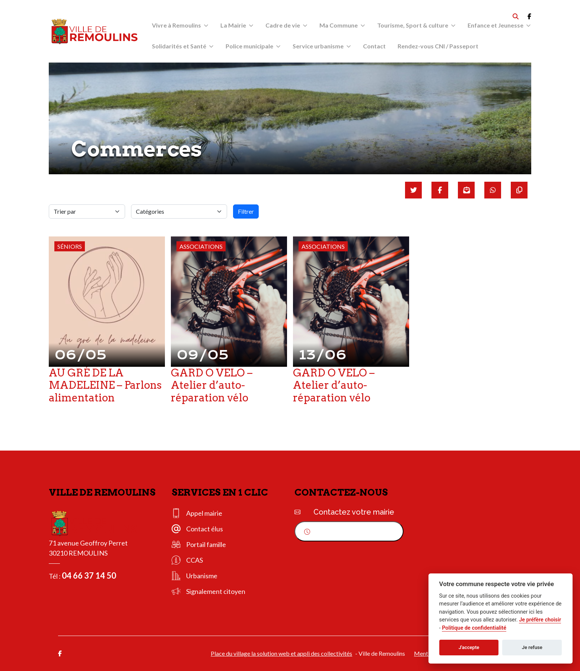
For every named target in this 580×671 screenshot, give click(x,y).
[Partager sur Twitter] (413, 190)
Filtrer (246, 211)
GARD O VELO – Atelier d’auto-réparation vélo (211, 385)
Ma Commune (338, 25)
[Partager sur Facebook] (439, 190)
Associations (201, 246)
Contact (374, 46)
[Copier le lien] (519, 190)
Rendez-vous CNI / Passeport (438, 46)
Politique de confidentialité (474, 628)
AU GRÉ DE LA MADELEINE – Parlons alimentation (105, 385)
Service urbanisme (318, 46)
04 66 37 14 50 (89, 575)
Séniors (69, 246)
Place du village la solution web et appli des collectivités (281, 653)
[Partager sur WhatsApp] (492, 190)
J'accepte (469, 647)
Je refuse (532, 647)
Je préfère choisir (540, 620)
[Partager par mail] (466, 190)
